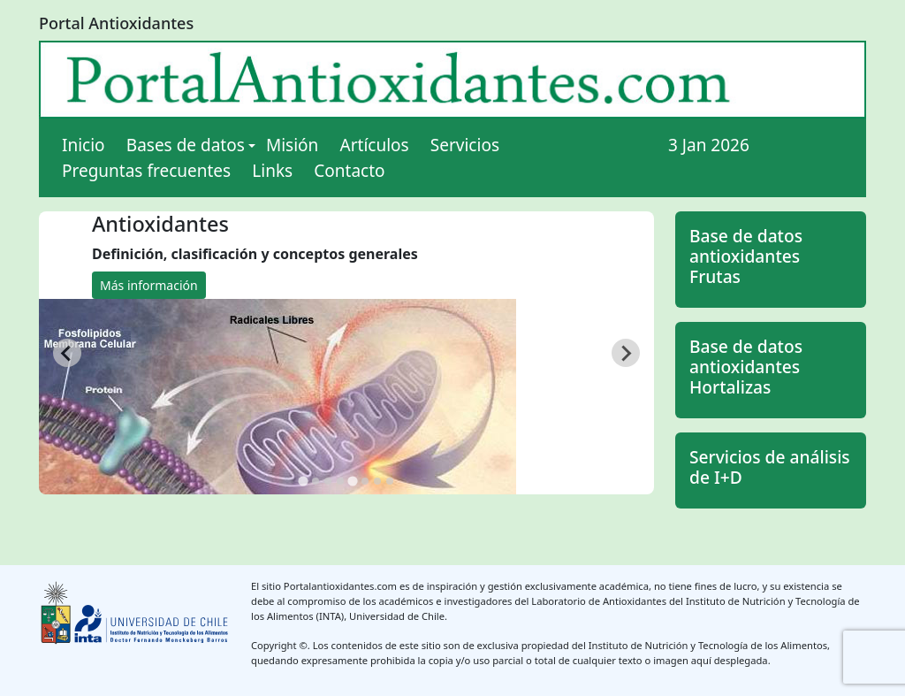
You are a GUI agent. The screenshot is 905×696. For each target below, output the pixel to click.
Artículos (374, 145)
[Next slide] (626, 353)
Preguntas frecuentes (146, 170)
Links (272, 170)
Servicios (464, 145)
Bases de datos (185, 145)
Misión (292, 145)
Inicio (83, 145)
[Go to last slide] (67, 353)
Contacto (349, 170)
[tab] (303, 481)
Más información (149, 285)
